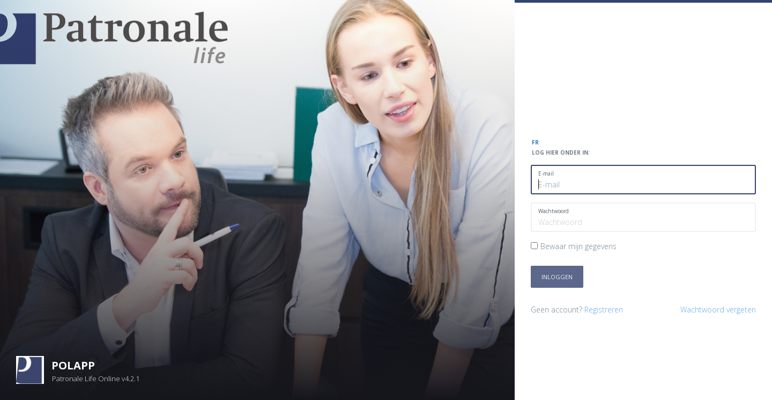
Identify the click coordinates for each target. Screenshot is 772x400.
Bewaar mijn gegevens (578, 246)
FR (535, 142)
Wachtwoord (553, 211)
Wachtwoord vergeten (718, 309)
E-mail (546, 173)
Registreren (603, 309)
